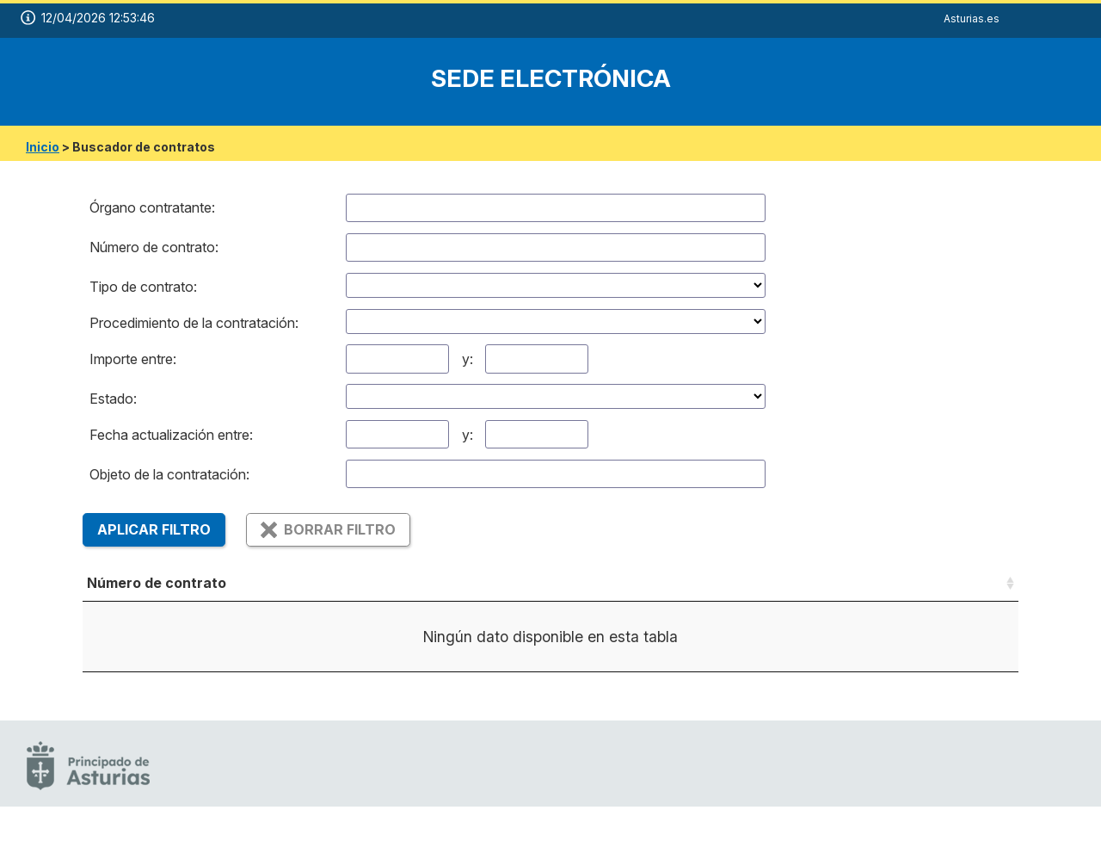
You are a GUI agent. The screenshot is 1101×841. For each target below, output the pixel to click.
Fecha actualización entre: (171, 434)
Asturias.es (972, 18)
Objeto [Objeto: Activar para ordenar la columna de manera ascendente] (377, 582)
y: (467, 359)
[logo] (99, 82)
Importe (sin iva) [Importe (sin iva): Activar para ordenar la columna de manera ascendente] (859, 582)
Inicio (42, 146)
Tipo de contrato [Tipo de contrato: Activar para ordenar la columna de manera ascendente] (522, 582)
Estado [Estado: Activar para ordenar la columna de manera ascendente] (716, 582)
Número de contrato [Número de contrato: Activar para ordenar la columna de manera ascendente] (156, 582)
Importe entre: (132, 359)
